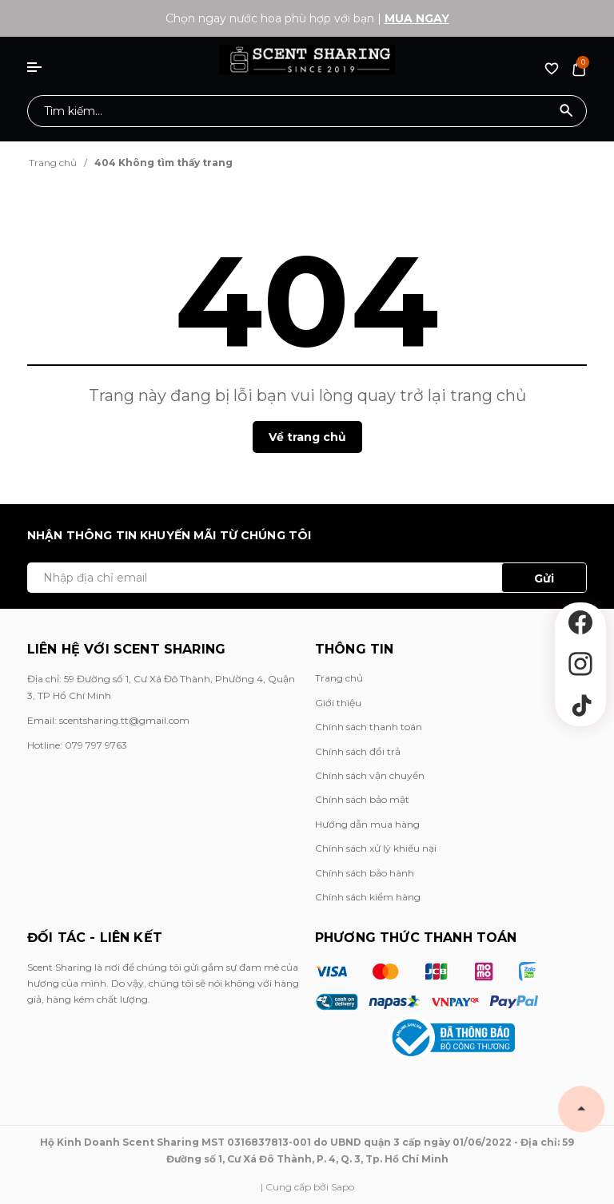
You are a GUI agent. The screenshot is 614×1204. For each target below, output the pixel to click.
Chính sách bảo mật (362, 799)
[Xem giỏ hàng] (579, 68)
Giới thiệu (338, 703)
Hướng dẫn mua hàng (367, 824)
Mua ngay (417, 18)
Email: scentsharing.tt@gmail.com (108, 720)
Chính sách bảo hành (364, 873)
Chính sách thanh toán (368, 727)
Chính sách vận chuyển (370, 775)
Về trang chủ (307, 437)
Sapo (342, 1187)
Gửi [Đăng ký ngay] (544, 578)
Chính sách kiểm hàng (368, 897)
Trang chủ (339, 678)
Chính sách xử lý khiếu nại (376, 848)
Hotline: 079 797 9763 (77, 745)
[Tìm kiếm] (567, 111)
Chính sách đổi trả (358, 751)
